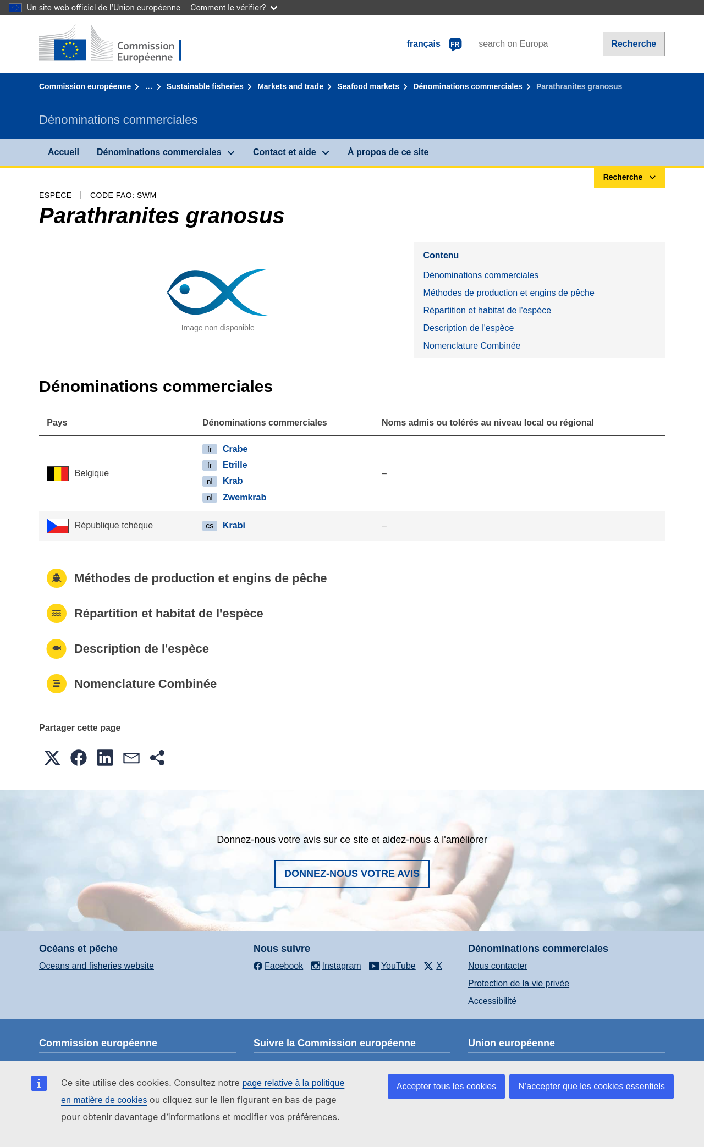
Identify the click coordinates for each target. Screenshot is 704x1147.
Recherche (633, 43)
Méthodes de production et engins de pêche (508, 292)
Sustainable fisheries (205, 86)
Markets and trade (290, 86)
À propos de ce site (388, 152)
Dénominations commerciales (467, 86)
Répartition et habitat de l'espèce (487, 310)
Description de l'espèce (468, 328)
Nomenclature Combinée (471, 345)
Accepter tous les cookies (446, 1086)
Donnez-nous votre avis (352, 873)
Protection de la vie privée (518, 983)
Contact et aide (284, 152)
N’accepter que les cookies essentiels (591, 1086)
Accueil (63, 152)
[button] (52, 758)
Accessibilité (492, 1001)
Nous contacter (497, 965)
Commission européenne (85, 86)
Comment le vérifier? (233, 7)
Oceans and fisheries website (96, 965)
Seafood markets (368, 86)
